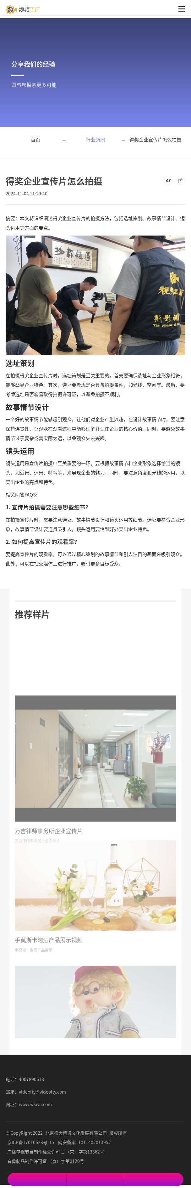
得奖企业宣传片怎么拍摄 (155, 139)
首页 (35, 139)
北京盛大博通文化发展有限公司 (76, 1133)
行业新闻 (95, 139)
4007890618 (31, 1079)
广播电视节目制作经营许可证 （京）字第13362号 (55, 1151)
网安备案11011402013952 (84, 1142)
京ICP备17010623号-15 (30, 1142)
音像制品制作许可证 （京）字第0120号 (45, 1161)
